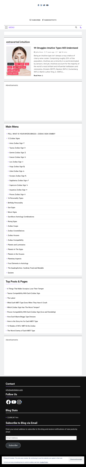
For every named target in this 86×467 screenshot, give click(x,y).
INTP (9, 70)
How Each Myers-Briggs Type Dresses (21, 317)
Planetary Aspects (14, 259)
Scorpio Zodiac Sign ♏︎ (17, 176)
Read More (38, 75)
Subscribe (13, 445)
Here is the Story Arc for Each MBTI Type (22, 321)
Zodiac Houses (13, 235)
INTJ (24, 67)
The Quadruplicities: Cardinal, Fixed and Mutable (26, 268)
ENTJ (27, 64)
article (10, 64)
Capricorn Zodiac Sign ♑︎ (18, 185)
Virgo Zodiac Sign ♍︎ (17, 167)
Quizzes (11, 273)
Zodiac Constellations (16, 231)
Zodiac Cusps (13, 226)
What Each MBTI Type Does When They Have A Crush (27, 303)
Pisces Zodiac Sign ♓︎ (17, 194)
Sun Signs (11, 208)
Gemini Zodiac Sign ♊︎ (17, 153)
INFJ (15, 67)
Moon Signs (12, 212)
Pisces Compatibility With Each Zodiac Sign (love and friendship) (31, 312)
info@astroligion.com (14, 390)
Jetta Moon (39, 52)
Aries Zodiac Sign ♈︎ (17, 143)
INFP (19, 67)
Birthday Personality (15, 203)
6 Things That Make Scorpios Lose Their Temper (25, 289)
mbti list (16, 70)
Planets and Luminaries (16, 245)
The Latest (11, 298)
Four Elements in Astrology (18, 263)
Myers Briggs (13, 74)
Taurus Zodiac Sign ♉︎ (17, 148)
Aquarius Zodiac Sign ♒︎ (18, 190)
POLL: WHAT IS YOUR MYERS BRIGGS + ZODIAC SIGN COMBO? (31, 134)
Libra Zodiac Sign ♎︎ (16, 171)
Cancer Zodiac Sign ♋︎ (17, 157)
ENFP (21, 64)
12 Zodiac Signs (14, 138)
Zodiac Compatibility (15, 240)
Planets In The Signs (15, 249)
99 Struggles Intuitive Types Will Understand (56, 48)
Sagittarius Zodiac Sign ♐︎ (19, 181)
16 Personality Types (15, 198)
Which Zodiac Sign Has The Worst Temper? (23, 307)
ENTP (9, 67)
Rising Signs (12, 221)
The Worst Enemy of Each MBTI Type (21, 331)
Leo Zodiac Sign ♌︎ (16, 162)
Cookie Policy (44, 462)
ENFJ (16, 64)
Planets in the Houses (16, 254)
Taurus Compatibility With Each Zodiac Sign (23, 293)
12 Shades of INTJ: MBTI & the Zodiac (21, 326)
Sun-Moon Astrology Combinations (21, 217)
